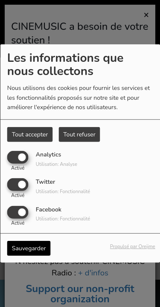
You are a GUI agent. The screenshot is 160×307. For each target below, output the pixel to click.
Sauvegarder (29, 248)
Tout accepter (30, 134)
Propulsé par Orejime (132, 246)
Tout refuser (79, 134)
